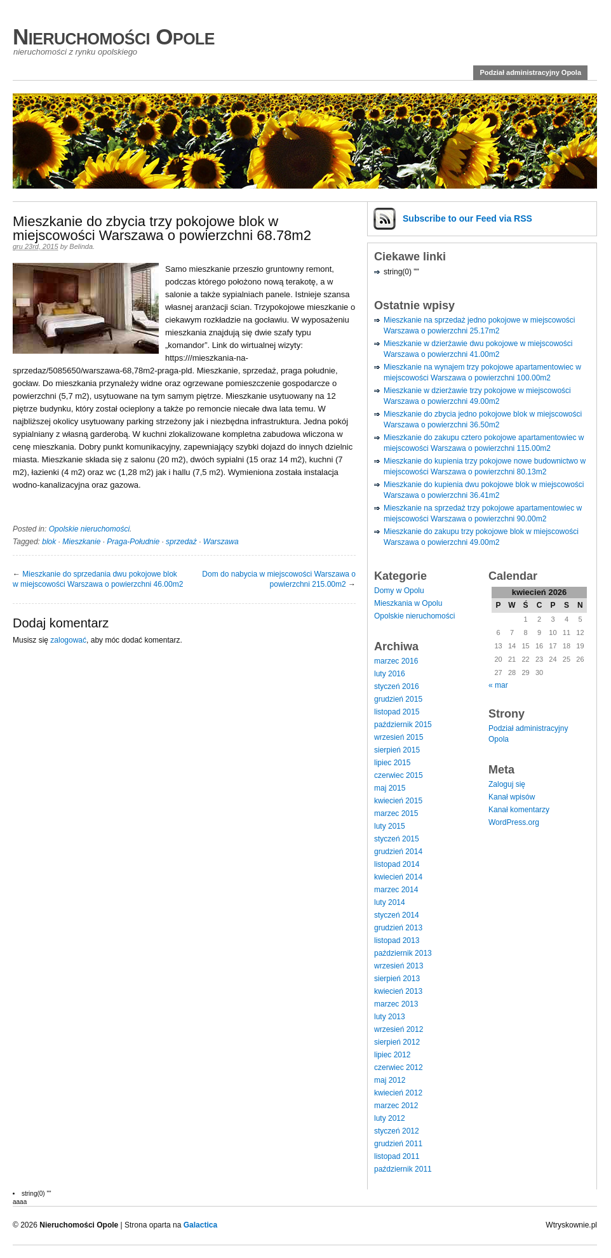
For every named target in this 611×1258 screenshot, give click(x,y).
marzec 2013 (396, 1004)
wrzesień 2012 (398, 1029)
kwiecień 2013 (398, 991)
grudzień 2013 (398, 927)
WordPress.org (513, 822)
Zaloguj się (506, 784)
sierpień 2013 (397, 978)
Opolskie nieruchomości (89, 529)
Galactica (200, 1225)
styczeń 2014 (396, 915)
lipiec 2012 (392, 1054)
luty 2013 (389, 1016)
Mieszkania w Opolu (408, 603)
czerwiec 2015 (398, 775)
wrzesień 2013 (398, 965)
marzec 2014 (396, 889)
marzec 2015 (396, 813)
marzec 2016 (396, 661)
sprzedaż (181, 541)
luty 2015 (389, 826)
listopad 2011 (396, 1156)
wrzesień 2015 (398, 737)
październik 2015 (403, 724)
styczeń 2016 (396, 686)
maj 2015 (389, 788)
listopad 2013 (396, 940)
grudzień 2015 (398, 699)
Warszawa (221, 541)
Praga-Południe (133, 541)
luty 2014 (389, 902)
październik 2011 (403, 1169)
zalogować (68, 640)
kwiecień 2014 (398, 877)
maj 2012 (389, 1080)
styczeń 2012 (396, 1131)
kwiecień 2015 (398, 800)
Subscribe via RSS (467, 218)
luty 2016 (389, 673)
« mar (498, 685)
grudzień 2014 (398, 851)
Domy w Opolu (399, 590)
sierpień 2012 (397, 1042)
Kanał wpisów (511, 797)
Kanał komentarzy (518, 809)
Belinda (81, 246)
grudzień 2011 (398, 1143)
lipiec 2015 (392, 762)
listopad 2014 (396, 864)
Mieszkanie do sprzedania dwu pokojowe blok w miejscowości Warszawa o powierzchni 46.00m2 (98, 579)
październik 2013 (403, 953)
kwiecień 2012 (398, 1092)
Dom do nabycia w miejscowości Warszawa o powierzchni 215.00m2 (279, 579)
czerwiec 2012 (398, 1067)
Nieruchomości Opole (114, 36)
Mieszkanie (81, 541)
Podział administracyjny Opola (530, 72)
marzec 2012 (396, 1105)
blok (49, 541)
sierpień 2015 (397, 750)
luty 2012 (389, 1118)
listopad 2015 (396, 711)
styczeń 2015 (396, 838)
